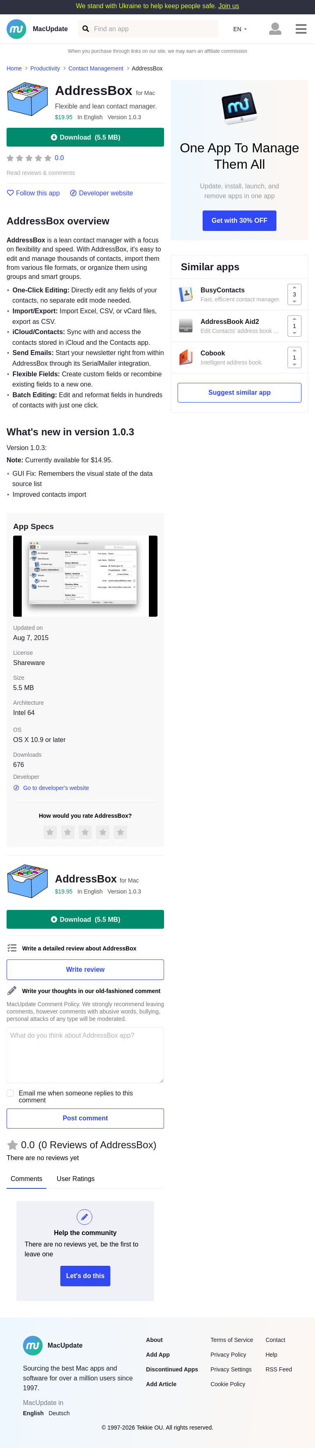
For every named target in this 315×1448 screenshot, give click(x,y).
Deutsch (59, 1413)
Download (85, 137)
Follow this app (33, 193)
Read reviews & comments (41, 173)
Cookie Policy (227, 1384)
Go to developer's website (51, 788)
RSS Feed (278, 1369)
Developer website (101, 193)
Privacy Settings (230, 1369)
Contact (275, 1340)
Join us (228, 6)
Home (14, 68)
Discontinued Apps (172, 1369)
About (154, 1340)
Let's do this (85, 1276)
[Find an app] (85, 29)
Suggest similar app (239, 392)
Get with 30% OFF (239, 220)
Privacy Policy (228, 1354)
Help (271, 1354)
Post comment (85, 1118)
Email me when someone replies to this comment (76, 1097)
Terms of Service (231, 1340)
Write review (85, 969)
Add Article (161, 1384)
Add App (158, 1354)
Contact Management (95, 68)
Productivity (45, 68)
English (33, 1413)
